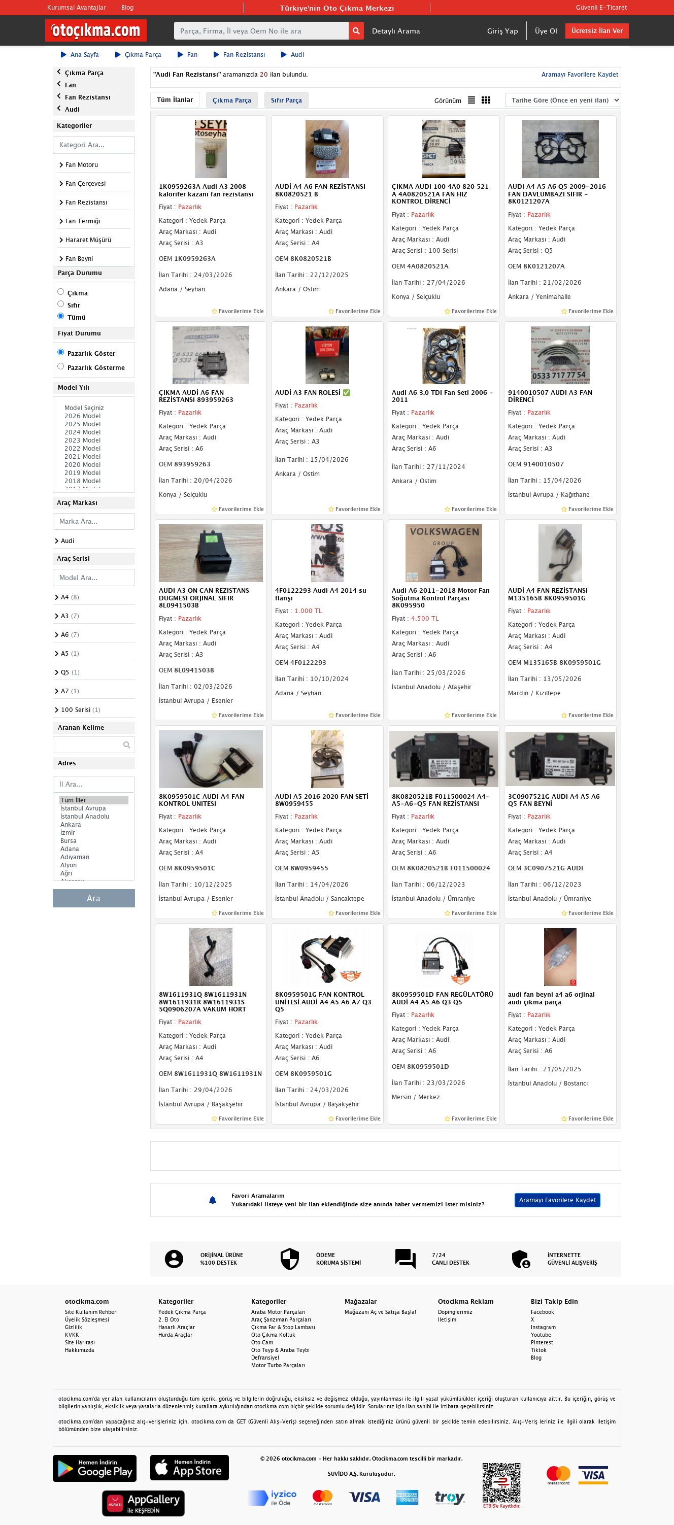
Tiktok (539, 1350)
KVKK (72, 1335)
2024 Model (93, 432)
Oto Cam (262, 1342)
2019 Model (93, 473)
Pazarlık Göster (91, 353)
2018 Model (93, 481)
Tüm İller (93, 800)
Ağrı (93, 873)
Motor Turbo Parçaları (278, 1365)
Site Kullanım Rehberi (91, 1312)
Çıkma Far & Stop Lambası (283, 1327)
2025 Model (93, 424)
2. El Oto (168, 1319)
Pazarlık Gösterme (96, 367)
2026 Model (93, 416)
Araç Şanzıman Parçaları (281, 1319)
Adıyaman (93, 857)
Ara (93, 898)
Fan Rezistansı (239, 54)
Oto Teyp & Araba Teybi (280, 1350)
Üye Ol (546, 30)
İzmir (93, 833)
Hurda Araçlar (175, 1335)
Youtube (541, 1335)
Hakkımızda (79, 1350)
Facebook (542, 1312)
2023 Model (93, 440)
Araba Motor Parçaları (278, 1312)
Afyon (93, 865)
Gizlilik (73, 1327)
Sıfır (74, 305)
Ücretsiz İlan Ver (597, 31)
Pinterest (542, 1342)
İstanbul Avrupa (93, 808)
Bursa (93, 841)
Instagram (543, 1327)
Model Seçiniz (93, 408)
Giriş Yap (502, 30)
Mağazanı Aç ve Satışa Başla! (380, 1312)
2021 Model (93, 457)
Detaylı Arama (396, 30)
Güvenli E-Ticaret (601, 7)
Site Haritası (80, 1342)
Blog (127, 7)
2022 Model (93, 449)
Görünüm (447, 101)
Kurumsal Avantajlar (76, 7)
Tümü (77, 317)
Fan (187, 54)
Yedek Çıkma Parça (182, 1312)
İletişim (447, 1319)
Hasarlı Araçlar (176, 1327)
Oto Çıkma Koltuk (273, 1335)
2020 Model (93, 465)
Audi (292, 54)
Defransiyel (265, 1357)
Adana (93, 849)
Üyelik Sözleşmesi (87, 1319)
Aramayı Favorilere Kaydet (579, 74)
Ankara (93, 825)
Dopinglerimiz (455, 1312)
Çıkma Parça (138, 54)
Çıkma (78, 293)
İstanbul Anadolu (93, 816)
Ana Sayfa (80, 54)
